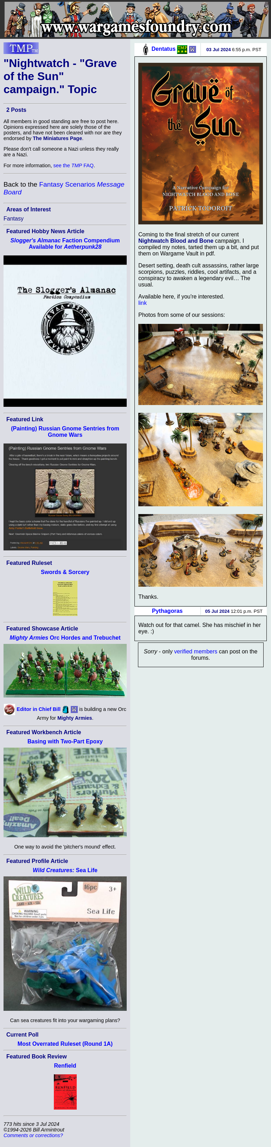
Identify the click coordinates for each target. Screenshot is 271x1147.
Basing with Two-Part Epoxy (65, 741)
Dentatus (163, 49)
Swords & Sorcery (65, 572)
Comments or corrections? (33, 1135)
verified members (196, 651)
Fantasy (14, 219)
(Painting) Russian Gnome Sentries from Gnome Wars (65, 431)
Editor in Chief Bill (39, 709)
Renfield (65, 1066)
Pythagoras (167, 611)
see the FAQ (73, 165)
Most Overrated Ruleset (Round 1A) (65, 1044)
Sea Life (65, 870)
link (142, 303)
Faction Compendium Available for (65, 243)
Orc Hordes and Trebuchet (65, 638)
